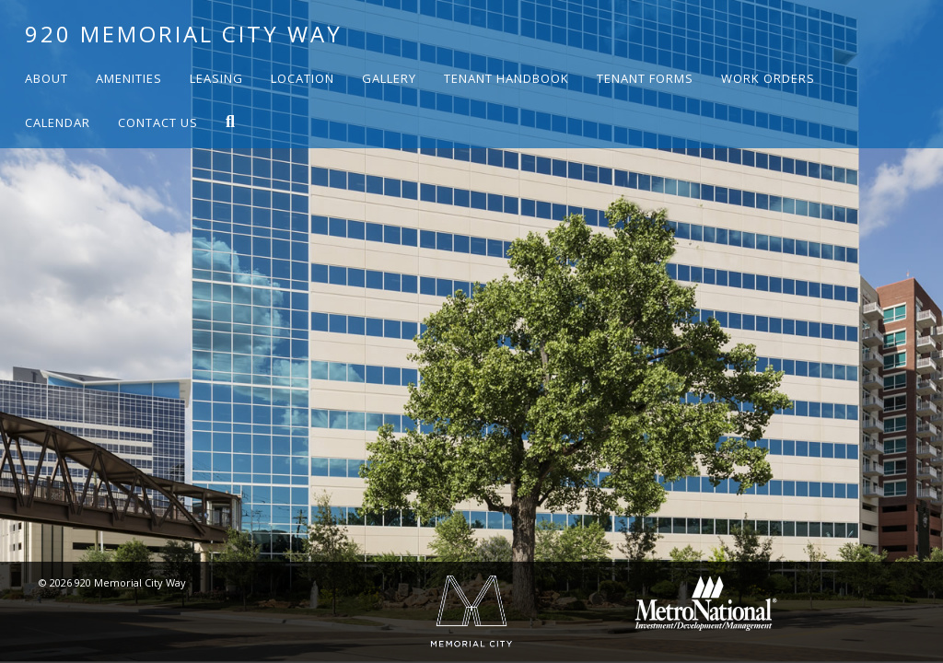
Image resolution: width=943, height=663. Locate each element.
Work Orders (768, 78)
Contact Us (158, 122)
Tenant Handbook (506, 78)
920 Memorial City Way (184, 33)
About (46, 78)
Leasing (216, 78)
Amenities (129, 78)
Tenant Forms (645, 78)
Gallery (389, 78)
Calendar (57, 122)
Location (302, 78)
